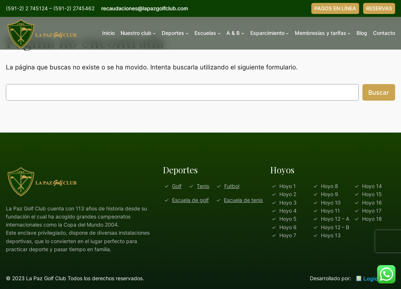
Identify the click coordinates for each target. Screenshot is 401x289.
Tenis (203, 186)
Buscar (378, 92)
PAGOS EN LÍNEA (335, 8)
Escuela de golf (190, 200)
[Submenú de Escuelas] (219, 33)
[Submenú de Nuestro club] (154, 33)
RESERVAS (379, 8)
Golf (177, 186)
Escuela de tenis (243, 200)
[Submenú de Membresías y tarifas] (349, 33)
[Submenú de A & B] (242, 33)
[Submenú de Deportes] (187, 33)
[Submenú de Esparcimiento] (287, 33)
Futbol (231, 186)
